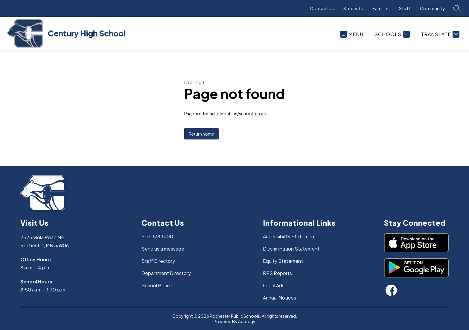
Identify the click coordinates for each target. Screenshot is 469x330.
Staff (404, 8)
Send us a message (162, 248)
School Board (156, 285)
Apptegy (246, 321)
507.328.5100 (157, 236)
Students (353, 8)
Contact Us (322, 8)
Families (380, 8)
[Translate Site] (439, 34)
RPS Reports (277, 273)
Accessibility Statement (289, 236)
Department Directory (166, 273)
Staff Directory (158, 261)
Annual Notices (279, 297)
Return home (201, 133)
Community (432, 8)
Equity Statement (283, 261)
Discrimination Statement (291, 248)
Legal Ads (273, 285)
